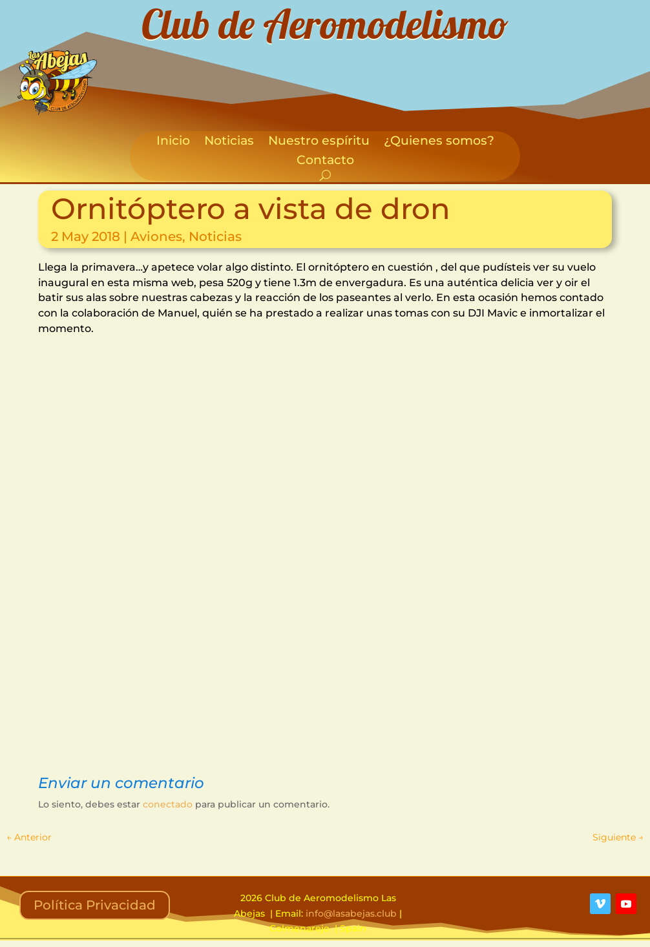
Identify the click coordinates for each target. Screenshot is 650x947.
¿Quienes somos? (439, 142)
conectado (168, 804)
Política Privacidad (95, 905)
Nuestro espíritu (319, 142)
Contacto (325, 161)
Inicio (173, 142)
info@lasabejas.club (351, 913)
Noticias (229, 142)
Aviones (156, 236)
